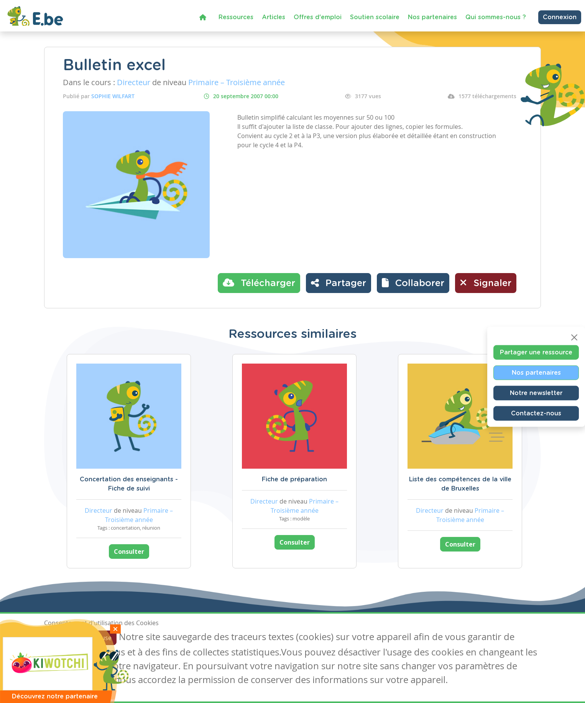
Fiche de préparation (294, 479)
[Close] (574, 337)
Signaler (485, 283)
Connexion (560, 17)
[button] (413, 283)
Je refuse (99, 638)
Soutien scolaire (374, 17)
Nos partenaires (432, 17)
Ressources (236, 17)
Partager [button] (338, 283)
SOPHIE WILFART (113, 96)
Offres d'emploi (318, 17)
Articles (273, 17)
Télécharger (259, 283)
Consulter (129, 551)
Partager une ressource (536, 352)
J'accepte (61, 638)
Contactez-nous (536, 413)
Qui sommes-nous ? (495, 17)
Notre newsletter (536, 393)
